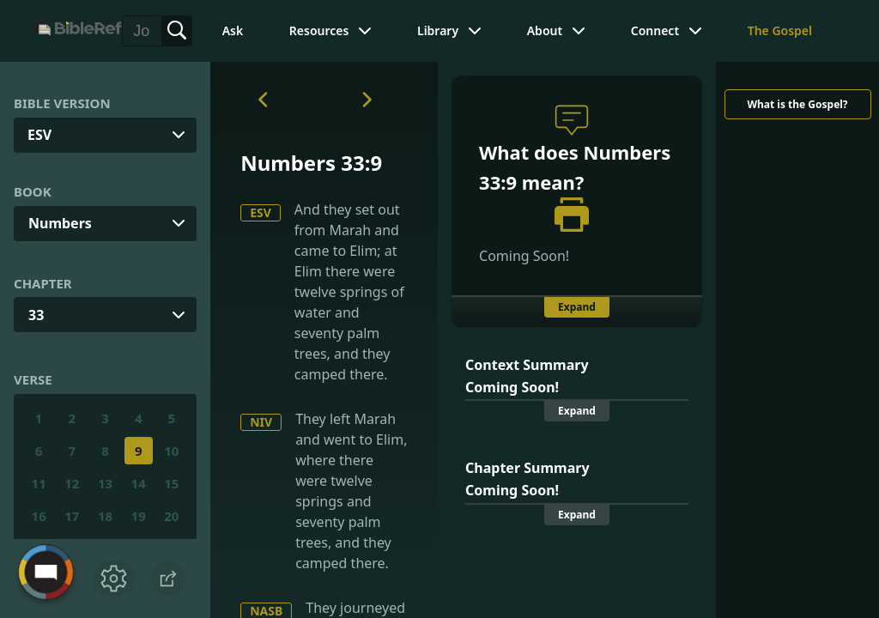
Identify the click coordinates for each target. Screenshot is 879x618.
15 (171, 483)
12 (71, 483)
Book (33, 191)
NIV (261, 422)
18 (105, 515)
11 (39, 483)
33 (36, 315)
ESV (260, 212)
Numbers (60, 223)
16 (39, 515)
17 (71, 515)
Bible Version (62, 103)
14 (138, 483)
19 (138, 515)
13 (105, 483)
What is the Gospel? (797, 104)
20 (171, 515)
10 (171, 450)
